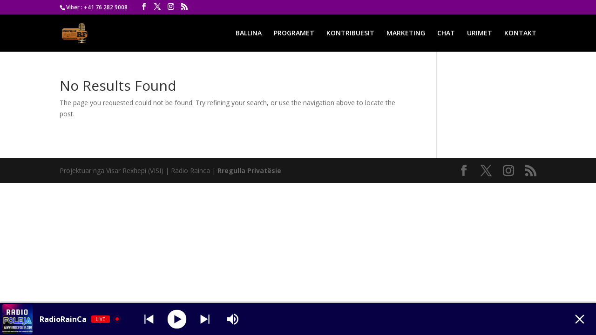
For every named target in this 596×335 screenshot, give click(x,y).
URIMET (479, 33)
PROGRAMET (294, 33)
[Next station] (149, 319)
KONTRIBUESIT (350, 33)
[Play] (177, 319)
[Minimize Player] (580, 319)
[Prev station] (205, 319)
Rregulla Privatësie (249, 170)
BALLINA (249, 33)
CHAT (446, 33)
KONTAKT (520, 33)
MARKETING (405, 33)
